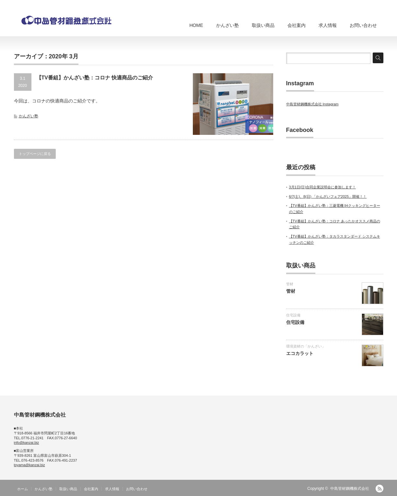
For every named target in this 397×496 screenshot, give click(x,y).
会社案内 (296, 25)
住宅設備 (293, 315)
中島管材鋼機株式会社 (349, 488)
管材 (289, 284)
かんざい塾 (227, 25)
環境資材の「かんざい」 (305, 346)
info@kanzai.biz (26, 442)
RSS (379, 488)
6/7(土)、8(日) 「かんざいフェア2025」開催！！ (328, 196)
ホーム (22, 489)
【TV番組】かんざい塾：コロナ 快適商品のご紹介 (94, 77)
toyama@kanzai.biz (29, 465)
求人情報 (328, 25)
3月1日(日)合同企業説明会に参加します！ (322, 187)
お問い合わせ (363, 25)
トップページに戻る (35, 154)
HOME (196, 25)
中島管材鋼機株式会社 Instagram (312, 104)
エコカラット (299, 353)
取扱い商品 (263, 25)
